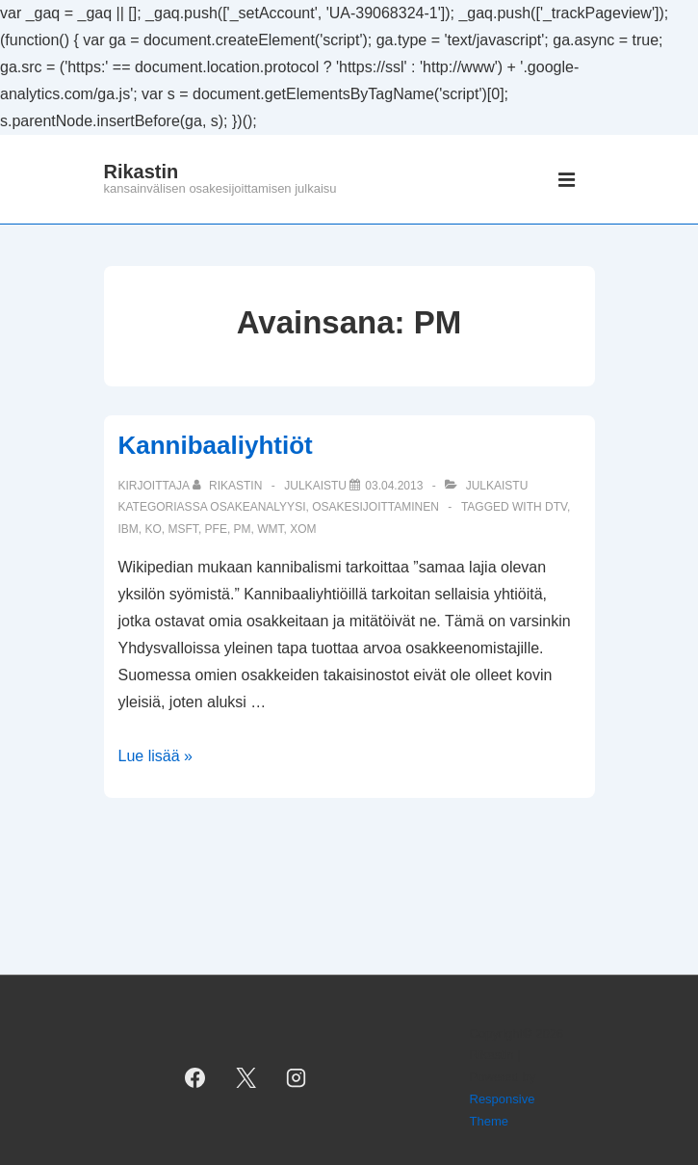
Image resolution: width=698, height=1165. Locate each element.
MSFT (183, 529)
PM (242, 529)
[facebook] (194, 1077)
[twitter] (245, 1077)
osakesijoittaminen (375, 507)
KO (153, 529)
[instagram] (296, 1077)
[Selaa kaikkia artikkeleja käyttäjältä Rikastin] (229, 485)
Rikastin (141, 171)
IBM (128, 529)
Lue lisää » (155, 756)
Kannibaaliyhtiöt (215, 445)
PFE (216, 529)
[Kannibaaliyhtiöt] (394, 485)
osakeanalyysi (257, 507)
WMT (270, 529)
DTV (556, 507)
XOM (303, 529)
